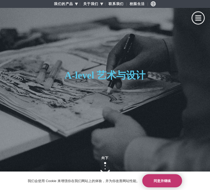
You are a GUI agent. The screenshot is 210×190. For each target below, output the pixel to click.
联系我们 (116, 4)
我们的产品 (63, 4)
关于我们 (91, 4)
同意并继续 (162, 181)
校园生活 (137, 4)
